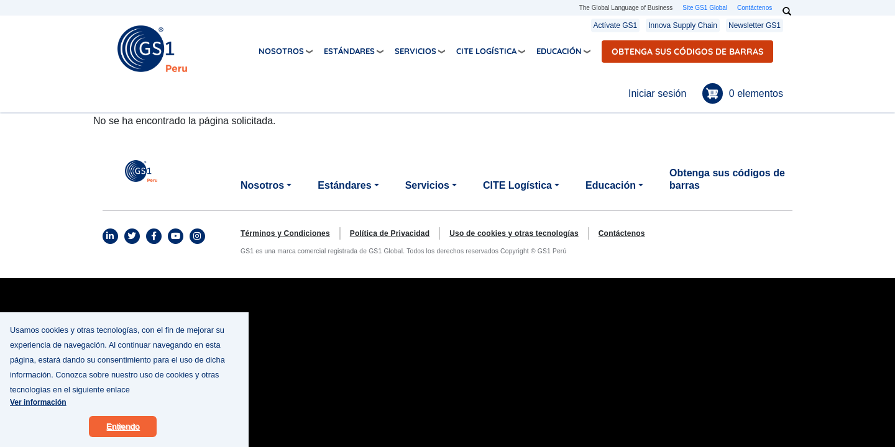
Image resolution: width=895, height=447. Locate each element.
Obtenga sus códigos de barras (687, 51)
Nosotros (281, 51)
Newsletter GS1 (754, 25)
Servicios (415, 51)
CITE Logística (486, 51)
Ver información (38, 410)
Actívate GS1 (616, 25)
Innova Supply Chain (682, 25)
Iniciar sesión (657, 93)
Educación (559, 51)
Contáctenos (754, 7)
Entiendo (123, 435)
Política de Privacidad (389, 233)
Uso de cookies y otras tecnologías (514, 233)
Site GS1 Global (704, 7)
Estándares (349, 51)
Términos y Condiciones (285, 233)
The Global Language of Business (626, 7)
